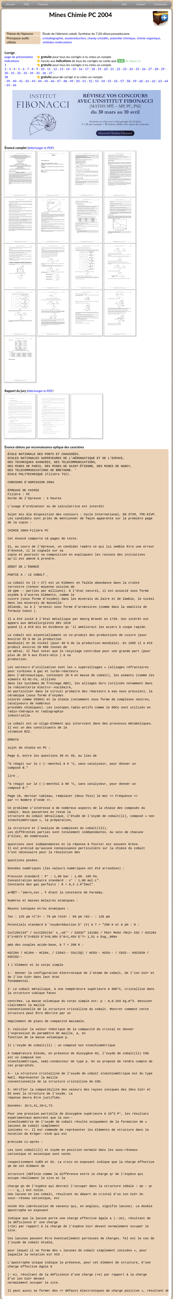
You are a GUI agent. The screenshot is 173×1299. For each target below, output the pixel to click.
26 (143, 69)
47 (59, 81)
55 (109, 81)
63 (160, 81)
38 (6, 77)
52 (90, 81)
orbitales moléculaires (57, 42)
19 (99, 69)
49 (71, 81)
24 (131, 69)
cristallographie (53, 38)
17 (87, 69)
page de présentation (18, 57)
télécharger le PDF (40, 148)
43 (33, 81)
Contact (140, 4)
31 (12, 73)
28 (156, 69)
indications (11, 61)
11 (49, 69)
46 (52, 81)
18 (93, 69)
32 (19, 73)
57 (122, 81)
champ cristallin (97, 38)
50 (78, 81)
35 (38, 73)
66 (14, 85)
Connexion (160, 4)
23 (125, 69)
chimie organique (148, 38)
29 (162, 69)
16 (80, 69)
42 (27, 81)
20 (106, 69)
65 (8, 85)
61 (147, 81)
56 (115, 81)
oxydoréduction (75, 38)
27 (150, 69)
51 (84, 81)
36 (44, 73)
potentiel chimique (122, 38)
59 (134, 81)
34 (31, 73)
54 (103, 81)
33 (25, 73)
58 (128, 81)
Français (43, 4)
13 (61, 69)
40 (14, 81)
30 (6, 73)
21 (112, 69)
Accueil (10, 4)
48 (65, 81)
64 (166, 81)
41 (21, 81)
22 (118, 69)
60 (141, 81)
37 (50, 73)
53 (97, 81)
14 (68, 69)
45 (46, 81)
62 (154, 81)
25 (137, 69)
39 (8, 81)
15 (74, 69)
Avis (124, 4)
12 (55, 69)
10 (42, 69)
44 (40, 81)
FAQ (26, 4)
